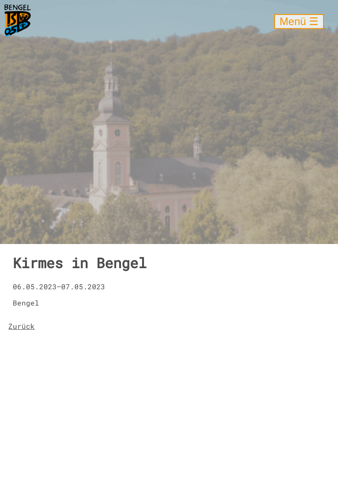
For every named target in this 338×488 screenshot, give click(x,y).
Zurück (21, 326)
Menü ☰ (299, 21)
